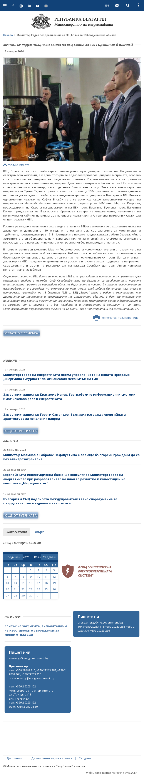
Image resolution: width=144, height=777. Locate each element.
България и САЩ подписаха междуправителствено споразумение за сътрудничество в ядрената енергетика (60, 501)
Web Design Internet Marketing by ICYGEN (111, 773)
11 (46, 577)
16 (30, 583)
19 (54, 583)
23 (30, 589)
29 (23, 596)
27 (7, 596)
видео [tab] (39, 532)
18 (46, 583)
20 (7, 589)
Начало (8, 35)
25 (46, 589)
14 (15, 583)
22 (23, 589)
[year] (26, 557)
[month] (37, 557)
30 (30, 596)
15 (23, 583)
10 (38, 577)
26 (54, 589)
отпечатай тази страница (116, 317)
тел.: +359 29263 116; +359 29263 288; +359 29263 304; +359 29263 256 (106, 629)
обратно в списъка (21, 333)
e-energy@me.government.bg (28, 658)
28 (15, 596)
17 (38, 583)
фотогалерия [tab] (17, 532)
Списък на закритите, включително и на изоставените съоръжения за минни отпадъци (36, 630)
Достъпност (16, 758)
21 (15, 589)
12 (54, 577)
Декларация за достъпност (51, 758)
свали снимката (16, 165)
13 (7, 583)
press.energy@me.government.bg (100, 622)
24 (38, 589)
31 (38, 596)
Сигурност (86, 758)
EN (107, 5)
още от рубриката (21, 431)
